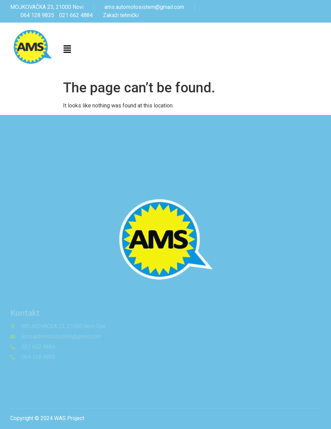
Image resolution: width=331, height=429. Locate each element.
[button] (67, 49)
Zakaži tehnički (121, 15)
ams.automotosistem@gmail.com (144, 7)
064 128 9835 (37, 15)
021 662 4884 (76, 15)
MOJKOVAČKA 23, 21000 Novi (47, 7)
